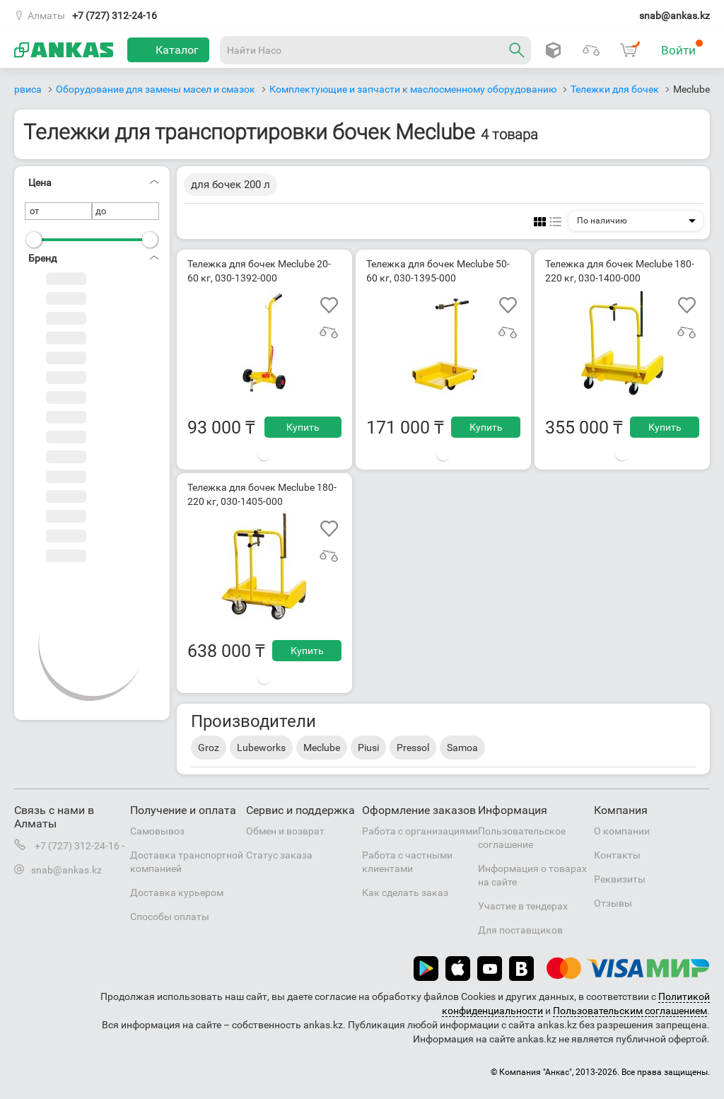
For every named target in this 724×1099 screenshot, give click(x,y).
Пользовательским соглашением (630, 1010)
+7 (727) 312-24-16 (114, 15)
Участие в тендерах (523, 906)
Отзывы (613, 903)
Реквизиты (620, 879)
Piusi (368, 747)
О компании (622, 831)
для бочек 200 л (230, 184)
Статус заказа (279, 855)
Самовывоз (157, 831)
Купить (303, 427)
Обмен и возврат (285, 831)
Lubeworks (261, 747)
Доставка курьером (176, 892)
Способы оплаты (169, 916)
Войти (682, 48)
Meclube (321, 747)
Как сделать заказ (405, 892)
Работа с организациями (420, 831)
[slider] (34, 240)
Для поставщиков (520, 930)
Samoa (462, 747)
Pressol (413, 747)
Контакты (617, 855)
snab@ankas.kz (674, 15)
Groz (208, 747)
